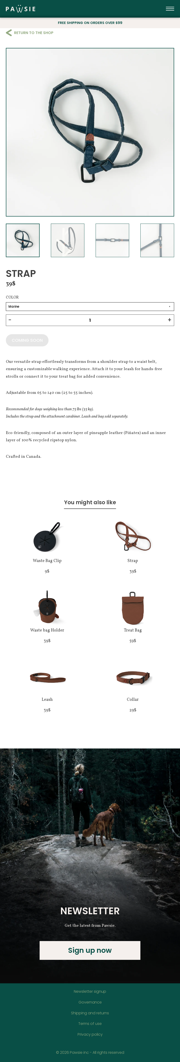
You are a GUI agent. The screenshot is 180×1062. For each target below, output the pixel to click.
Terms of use (90, 1023)
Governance (90, 1002)
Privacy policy (90, 1034)
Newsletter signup (90, 991)
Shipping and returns (90, 1013)
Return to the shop (29, 32)
